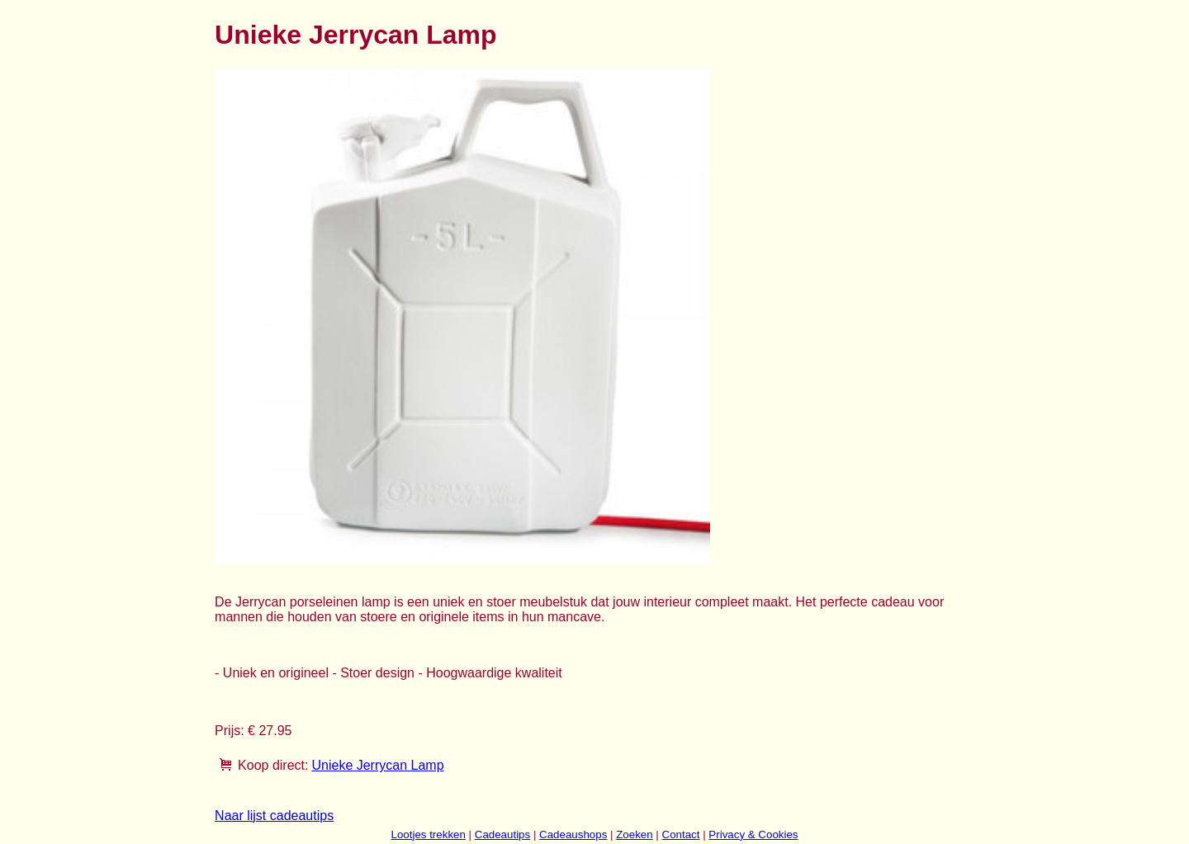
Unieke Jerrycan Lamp (377, 765)
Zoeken (634, 834)
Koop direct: (273, 765)
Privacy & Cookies (753, 834)
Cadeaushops (573, 834)
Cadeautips (502, 834)
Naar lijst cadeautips (274, 816)
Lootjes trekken (428, 834)
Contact (681, 834)
